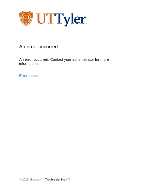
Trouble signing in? (57, 179)
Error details (29, 76)
